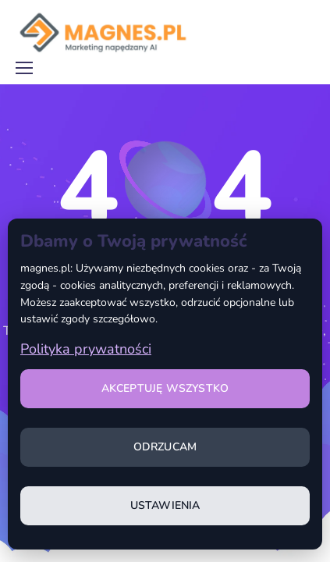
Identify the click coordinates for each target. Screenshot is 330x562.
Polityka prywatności (85, 349)
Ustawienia (165, 505)
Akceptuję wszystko (165, 388)
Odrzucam (165, 446)
